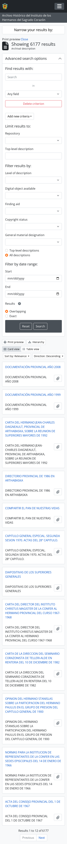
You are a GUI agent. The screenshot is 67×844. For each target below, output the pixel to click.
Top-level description (19, 149)
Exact (13, 316)
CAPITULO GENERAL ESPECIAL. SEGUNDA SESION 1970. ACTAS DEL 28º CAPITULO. (32, 538)
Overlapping (17, 311)
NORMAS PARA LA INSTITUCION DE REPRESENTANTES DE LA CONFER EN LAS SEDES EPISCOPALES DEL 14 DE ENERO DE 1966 (33, 758)
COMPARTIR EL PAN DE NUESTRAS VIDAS (32, 508)
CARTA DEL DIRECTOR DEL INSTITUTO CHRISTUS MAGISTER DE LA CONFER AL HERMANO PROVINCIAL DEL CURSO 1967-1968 (32, 610)
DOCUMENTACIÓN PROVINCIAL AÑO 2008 (33, 367)
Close (24, 39)
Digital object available (20, 189)
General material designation (24, 235)
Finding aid (12, 204)
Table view (31, 349)
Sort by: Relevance (16, 356)
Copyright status (16, 219)
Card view (11, 349)
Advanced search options (26, 58)
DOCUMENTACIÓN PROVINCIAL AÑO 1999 (33, 395)
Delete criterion (33, 104)
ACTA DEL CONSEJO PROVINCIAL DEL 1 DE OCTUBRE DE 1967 (32, 804)
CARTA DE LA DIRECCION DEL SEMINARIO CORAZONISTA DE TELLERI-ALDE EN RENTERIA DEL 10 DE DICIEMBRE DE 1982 (32, 658)
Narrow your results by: (33, 29)
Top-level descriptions (24, 250)
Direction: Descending (47, 356)
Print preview (14, 342)
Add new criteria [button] (18, 116)
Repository (12, 133)
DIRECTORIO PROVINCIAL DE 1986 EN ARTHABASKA (29, 478)
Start (8, 271)
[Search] (33, 77)
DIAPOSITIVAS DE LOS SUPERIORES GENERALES (28, 574)
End (7, 287)
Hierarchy (36, 342)
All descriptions (19, 255)
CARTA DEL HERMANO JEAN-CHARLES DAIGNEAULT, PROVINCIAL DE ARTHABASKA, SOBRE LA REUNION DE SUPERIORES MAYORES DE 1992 (30, 428)
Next (42, 838)
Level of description (18, 173)
